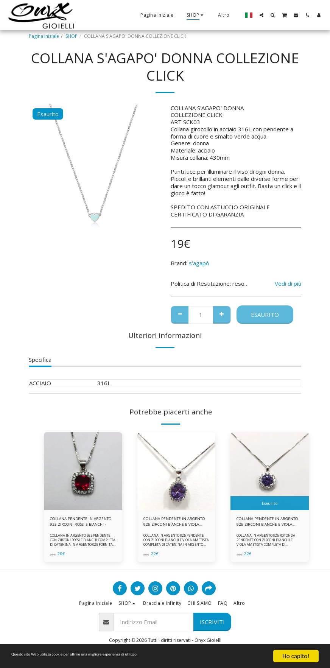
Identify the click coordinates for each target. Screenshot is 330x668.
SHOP (71, 36)
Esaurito (265, 314)
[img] (83, 471)
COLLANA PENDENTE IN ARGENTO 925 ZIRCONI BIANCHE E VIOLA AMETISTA (172, 523)
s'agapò (199, 263)
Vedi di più (288, 283)
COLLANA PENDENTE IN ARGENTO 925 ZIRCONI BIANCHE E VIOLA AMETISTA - (267, 523)
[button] (261, 14)
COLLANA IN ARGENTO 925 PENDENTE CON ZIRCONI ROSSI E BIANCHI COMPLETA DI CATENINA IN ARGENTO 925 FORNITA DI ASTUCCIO (81, 545)
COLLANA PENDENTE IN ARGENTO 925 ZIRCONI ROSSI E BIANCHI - (81, 523)
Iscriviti (212, 624)
